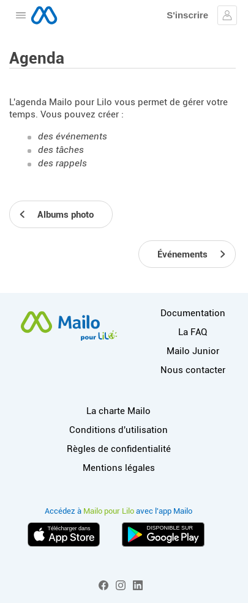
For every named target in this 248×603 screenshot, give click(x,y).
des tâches (61, 149)
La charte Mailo (118, 410)
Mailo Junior (193, 351)
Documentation (192, 313)
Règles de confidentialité (119, 448)
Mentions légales (119, 467)
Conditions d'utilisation (118, 429)
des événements (72, 136)
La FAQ (192, 332)
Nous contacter (192, 369)
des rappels (62, 163)
